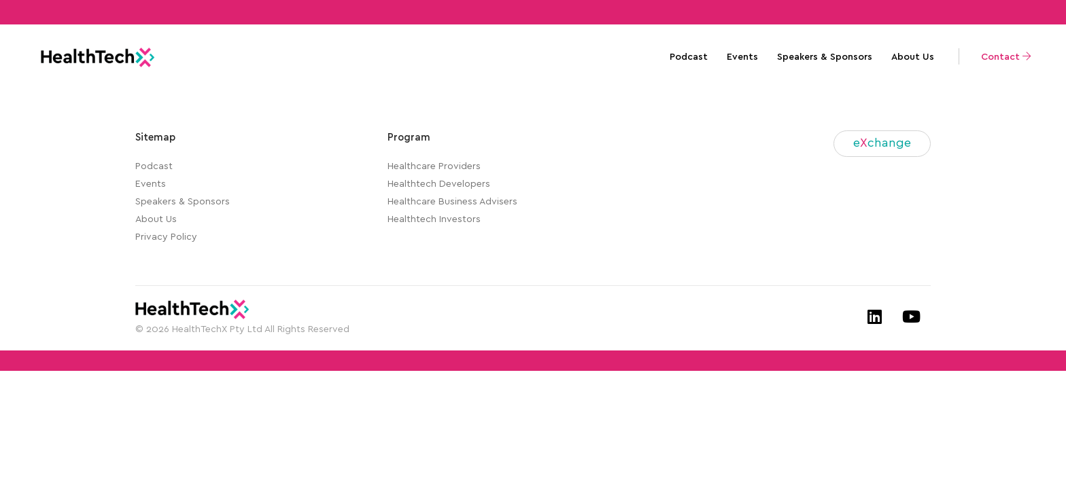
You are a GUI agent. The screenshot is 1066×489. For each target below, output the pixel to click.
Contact (1006, 57)
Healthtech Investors (434, 219)
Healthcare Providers (434, 166)
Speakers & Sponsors (824, 57)
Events (742, 57)
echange (882, 143)
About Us (912, 57)
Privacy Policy (166, 237)
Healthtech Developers (439, 184)
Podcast (689, 57)
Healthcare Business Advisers (452, 201)
